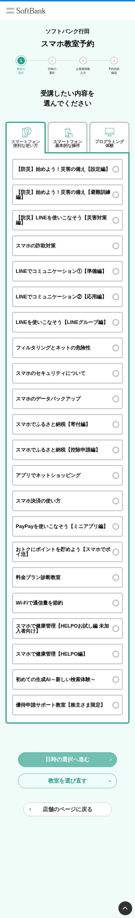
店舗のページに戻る (60, 809)
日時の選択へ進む (78, 759)
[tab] (26, 138)
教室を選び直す (79, 781)
